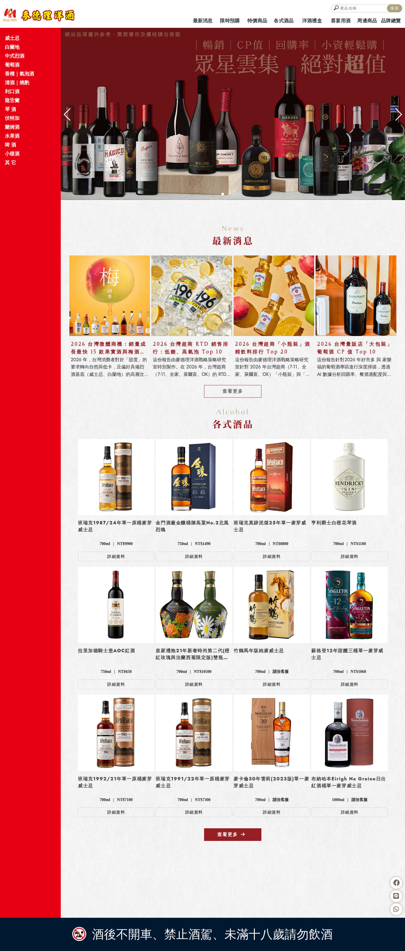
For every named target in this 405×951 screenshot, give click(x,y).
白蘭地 (12, 47)
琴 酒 (10, 109)
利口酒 (12, 91)
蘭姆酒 (12, 127)
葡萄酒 (12, 64)
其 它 (10, 162)
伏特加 (12, 118)
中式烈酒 (14, 55)
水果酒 (12, 135)
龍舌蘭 (12, 100)
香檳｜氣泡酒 (19, 73)
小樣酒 (12, 153)
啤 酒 (10, 144)
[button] (222, 194)
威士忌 (12, 38)
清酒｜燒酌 (17, 82)
